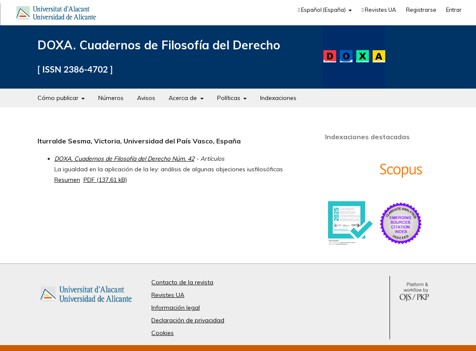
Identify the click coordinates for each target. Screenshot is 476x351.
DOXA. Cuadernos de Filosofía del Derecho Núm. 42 (124, 158)
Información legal (175, 307)
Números (111, 98)
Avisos (146, 98)
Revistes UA (378, 9)
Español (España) (322, 9)
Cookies (162, 333)
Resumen (67, 180)
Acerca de (184, 98)
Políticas (229, 98)
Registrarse (421, 9)
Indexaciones (278, 98)
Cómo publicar (59, 98)
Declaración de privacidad (187, 320)
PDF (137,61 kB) (105, 180)
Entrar (454, 9)
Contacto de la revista (182, 282)
